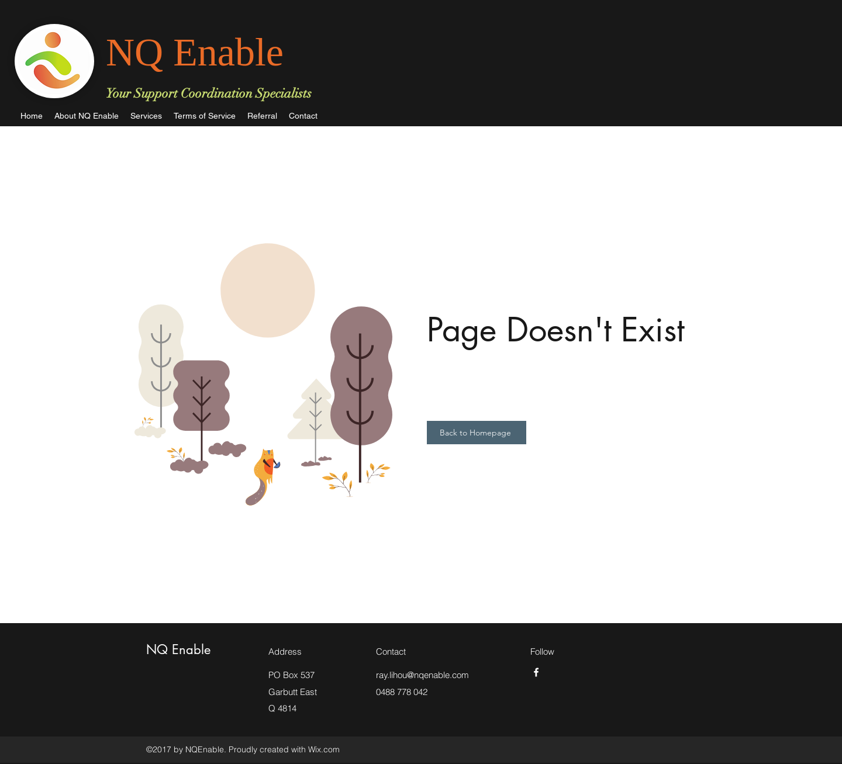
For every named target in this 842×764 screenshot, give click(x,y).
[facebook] (536, 672)
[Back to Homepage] (476, 432)
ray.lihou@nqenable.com (422, 674)
